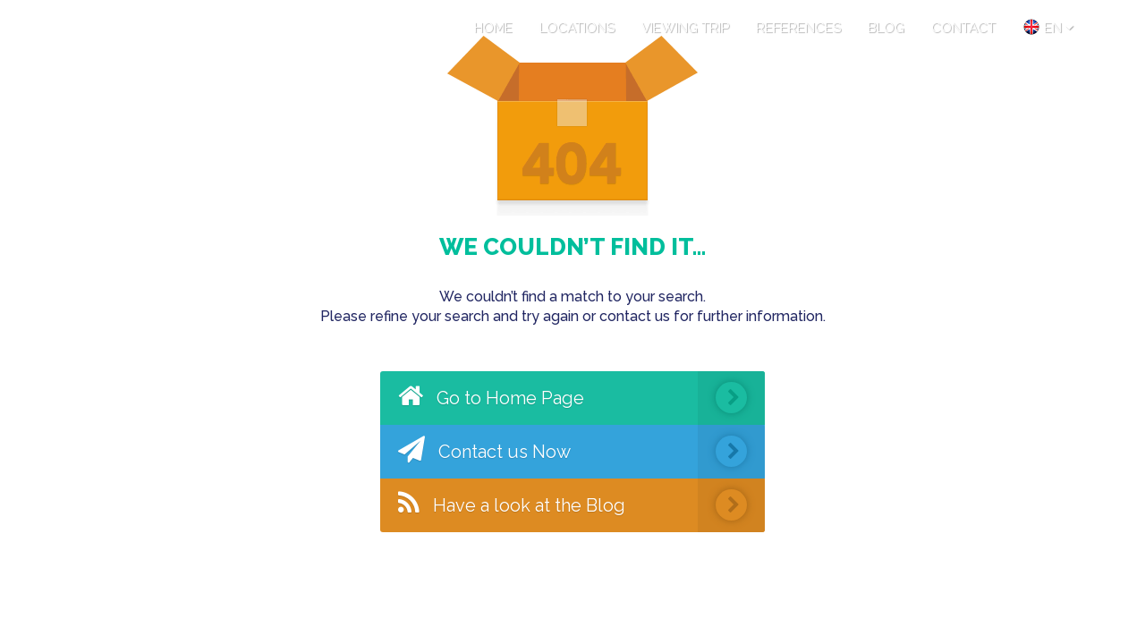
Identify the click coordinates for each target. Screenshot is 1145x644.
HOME (493, 28)
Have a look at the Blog (581, 505)
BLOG (886, 28)
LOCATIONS (577, 28)
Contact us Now (581, 452)
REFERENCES (798, 28)
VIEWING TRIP (685, 28)
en (1047, 27)
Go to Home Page (581, 398)
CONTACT (963, 28)
